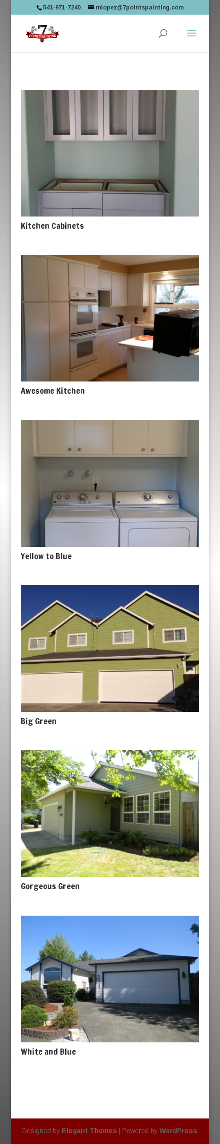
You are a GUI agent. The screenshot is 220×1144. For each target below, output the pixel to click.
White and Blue (48, 1051)
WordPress (178, 1131)
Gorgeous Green (50, 886)
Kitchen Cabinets (52, 225)
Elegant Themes (89, 1131)
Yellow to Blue (46, 556)
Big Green (39, 721)
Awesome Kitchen (53, 390)
